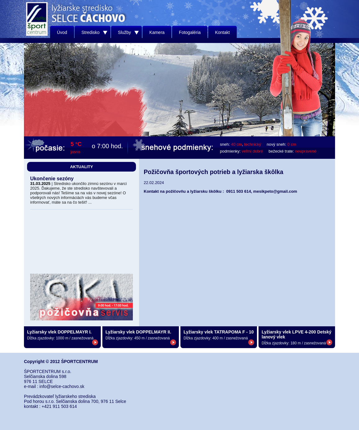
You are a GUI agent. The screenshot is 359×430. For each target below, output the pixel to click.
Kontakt (222, 32)
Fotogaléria (190, 32)
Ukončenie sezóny (52, 178)
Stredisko (94, 32)
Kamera (157, 32)
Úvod (62, 32)
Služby (128, 32)
